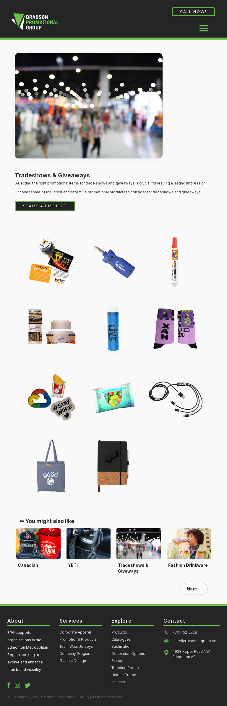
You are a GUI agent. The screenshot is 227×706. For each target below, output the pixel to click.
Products (119, 632)
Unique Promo (123, 675)
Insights (118, 682)
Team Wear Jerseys (76, 647)
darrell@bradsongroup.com (196, 641)
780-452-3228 (184, 632)
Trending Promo (125, 668)
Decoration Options (128, 654)
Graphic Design (72, 661)
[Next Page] (194, 589)
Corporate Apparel (75, 632)
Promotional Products (78, 639)
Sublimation (121, 647)
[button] (204, 26)
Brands (117, 661)
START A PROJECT (45, 206)
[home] (35, 24)
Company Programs (76, 654)
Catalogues (121, 639)
